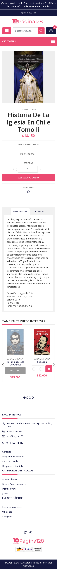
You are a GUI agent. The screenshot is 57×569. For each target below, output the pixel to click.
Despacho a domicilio (13, 466)
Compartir (28, 187)
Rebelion (42, 361)
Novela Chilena (9, 479)
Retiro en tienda (10, 461)
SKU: (20, 144)
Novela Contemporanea (14, 484)
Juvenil (5, 493)
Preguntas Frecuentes (13, 456)
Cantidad (28, 163)
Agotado (15, 370)
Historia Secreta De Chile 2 (15, 363)
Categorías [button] (28, 41)
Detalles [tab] (38, 211)
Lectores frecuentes (12, 507)
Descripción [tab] (20, 211)
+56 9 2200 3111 (15, 431)
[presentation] (3, 364)
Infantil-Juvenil (9, 488)
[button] (24, 398)
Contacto (6, 451)
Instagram (7, 516)
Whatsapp (7, 511)
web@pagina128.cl (16, 436)
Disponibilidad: (27, 154)
